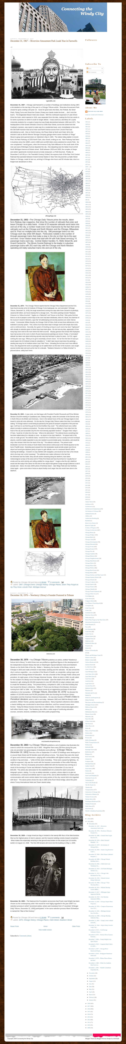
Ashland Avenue (89, 513)
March (91, 994)
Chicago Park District (91, 561)
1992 (86, 440)
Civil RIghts (88, 596)
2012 (86, 483)
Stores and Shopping (91, 775)
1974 (86, 400)
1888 (86, 195)
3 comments (55, 917)
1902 (86, 230)
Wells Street (88, 806)
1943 (86, 327)
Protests (87, 737)
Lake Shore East (89, 676)
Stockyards (88, 773)
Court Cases (88, 608)
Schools (87, 759)
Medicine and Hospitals (91, 697)
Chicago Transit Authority (92, 591)
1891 (86, 204)
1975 (86, 402)
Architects (88, 504)
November (92, 973)
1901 (86, 228)
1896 (86, 216)
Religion (87, 754)
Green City (88, 634)
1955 (86, 355)
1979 (86, 412)
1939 (86, 317)
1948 (86, 339)
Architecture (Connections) (92, 509)
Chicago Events (89, 549)
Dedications (88, 617)
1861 (86, 140)
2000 (86, 454)
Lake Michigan (89, 671)
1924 (86, 282)
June (90, 986)
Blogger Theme (90, 1038)
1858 (86, 133)
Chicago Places (55, 585)
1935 (86, 308)
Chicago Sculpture (90, 582)
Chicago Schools (89, 579)
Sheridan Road (89, 763)
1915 (86, 261)
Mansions (88, 690)
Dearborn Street (66, 920)
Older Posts (76, 926)
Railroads (88, 747)
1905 (86, 237)
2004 (86, 464)
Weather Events (89, 803)
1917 (86, 265)
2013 (86, 485)
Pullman (87, 745)
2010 (86, 478)
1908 (86, 244)
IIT (86, 652)
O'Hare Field (88, 721)
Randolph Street (89, 749)
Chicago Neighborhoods (92, 558)
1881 (86, 178)
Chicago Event (29, 585)
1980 (86, 414)
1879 (86, 174)
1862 (86, 143)
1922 (86, 277)
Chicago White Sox (90, 594)
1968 (86, 386)
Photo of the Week (90, 730)
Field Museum (89, 624)
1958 (86, 362)
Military (87, 709)
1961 (86, 369)
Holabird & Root (90, 643)
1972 (86, 395)
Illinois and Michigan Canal (93, 655)
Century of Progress (90, 527)
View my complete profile (94, 114)
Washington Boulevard (91, 801)
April (90, 992)
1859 (86, 136)
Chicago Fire (88, 551)
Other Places (88, 726)
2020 (88, 818)
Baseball (87, 520)
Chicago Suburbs (90, 589)
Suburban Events (90, 778)
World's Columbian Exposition (93, 811)
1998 (86, 450)
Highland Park (89, 638)
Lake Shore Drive (90, 674)
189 (86, 199)
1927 (86, 289)
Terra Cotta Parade (90, 782)
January (91, 1000)
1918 (86, 268)
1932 (86, 301)
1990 (86, 435)
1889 (86, 197)
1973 (86, 398)
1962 (86, 372)
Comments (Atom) (25, 936)
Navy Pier (88, 719)
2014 (86, 487)
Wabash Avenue (89, 796)
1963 (86, 374)
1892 (86, 207)
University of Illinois (91, 794)
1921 (86, 275)
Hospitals (88, 645)
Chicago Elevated (90, 544)
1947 (86, 336)
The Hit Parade (89, 785)
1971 (86, 393)
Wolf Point (88, 808)
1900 (86, 225)
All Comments (91, 72)
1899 (86, 223)
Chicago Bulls (89, 537)
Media (87, 695)
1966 (86, 381)
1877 (86, 169)
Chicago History (42, 585)
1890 (86, 202)
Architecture (88, 506)
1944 (86, 329)
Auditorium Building (91, 518)
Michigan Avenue (39, 587)
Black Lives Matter (90, 523)
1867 (86, 155)
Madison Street (89, 688)
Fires (86, 627)
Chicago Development (91, 542)
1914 (86, 258)
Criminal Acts (89, 612)
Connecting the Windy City (25, 1038)
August (91, 981)
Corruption (88, 605)
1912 (86, 254)
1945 (86, 332)
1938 (86, 315)
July (90, 984)
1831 (86, 122)
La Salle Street (89, 667)
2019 (86, 499)
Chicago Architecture (91, 530)
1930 (86, 296)
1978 (86, 410)
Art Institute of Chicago (91, 511)
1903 (86, 233)
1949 (86, 341)
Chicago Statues (89, 586)
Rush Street (88, 756)
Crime (87, 610)
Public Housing (89, 740)
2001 (86, 457)
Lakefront (88, 681)
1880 (86, 176)
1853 (86, 126)
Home (45, 926)
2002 (86, 459)
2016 (86, 492)
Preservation (88, 735)
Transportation (89, 789)
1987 (86, 431)
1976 (21, 920)
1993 (86, 442)
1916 (86, 263)
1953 (86, 350)
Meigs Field (88, 700)
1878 (86, 171)
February (91, 997)
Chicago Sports (89, 584)
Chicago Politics (89, 568)
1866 (86, 152)
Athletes (87, 516)
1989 (86, 433)
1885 (86, 188)
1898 (86, 221)
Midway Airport (89, 707)
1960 (86, 367)
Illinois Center (89, 657)
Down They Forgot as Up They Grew (95, 619)
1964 (86, 376)
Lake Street (88, 678)
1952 (86, 348)
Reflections (88, 752)
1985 (86, 426)
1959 (86, 365)
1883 (86, 183)
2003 (86, 461)
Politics (87, 733)
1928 (86, 291)
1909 (86, 247)
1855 (86, 129)
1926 (86, 287)
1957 (86, 360)
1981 (86, 417)
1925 (86, 284)
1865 (86, 150)
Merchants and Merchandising (93, 702)
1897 (86, 218)
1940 (86, 320)
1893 (86, 209)
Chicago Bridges (89, 535)
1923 (86, 280)
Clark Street (54, 920)
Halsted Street (89, 636)
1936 (86, 310)
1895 (86, 214)
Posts (89, 68)
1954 (86, 353)
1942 (86, 325)
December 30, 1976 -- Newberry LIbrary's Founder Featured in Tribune (42, 595)
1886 (86, 190)
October (91, 975)
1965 (86, 379)
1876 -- (87, 166)
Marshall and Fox (90, 693)
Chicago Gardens (90, 553)
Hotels (87, 648)
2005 (86, 466)
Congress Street (89, 601)
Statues (87, 771)
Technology (88, 780)
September (92, 978)
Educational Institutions (91, 622)
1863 (86, 145)
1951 (86, 346)
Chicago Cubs (89, 539)
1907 (86, 242)
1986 (86, 428)
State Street (88, 768)
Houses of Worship (90, 650)
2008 (86, 473)
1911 (86, 251)
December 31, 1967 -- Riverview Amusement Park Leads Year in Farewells (43, 41)
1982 (86, 419)
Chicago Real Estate (90, 570)
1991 (86, 438)
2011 (86, 480)
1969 (86, 388)
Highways (88, 641)
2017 (86, 494)
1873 (86, 162)
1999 (86, 452)
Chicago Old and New (95, 111)
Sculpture (88, 761)
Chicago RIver (89, 572)
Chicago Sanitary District (92, 577)
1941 (86, 322)
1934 (86, 306)
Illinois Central (89, 660)
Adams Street (89, 501)
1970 (86, 391)
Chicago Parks (89, 563)
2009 (86, 476)
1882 (86, 181)
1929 (86, 294)
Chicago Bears (89, 532)
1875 (86, 164)
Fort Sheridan (89, 629)
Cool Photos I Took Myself (92, 603)
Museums (88, 716)
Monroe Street (89, 714)
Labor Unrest (89, 669)
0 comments (55, 582)
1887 (86, 192)
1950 (86, 343)
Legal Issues (88, 683)
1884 (86, 185)
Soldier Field (88, 766)
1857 (86, 131)
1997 (86, 447)
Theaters (87, 787)
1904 (86, 235)
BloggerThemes (101, 1038)
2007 (86, 471)
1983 (86, 421)
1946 (86, 334)
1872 (86, 159)
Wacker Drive (89, 799)
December (92, 823)
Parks (86, 728)
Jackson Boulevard (90, 662)
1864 (86, 148)
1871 (86, 157)
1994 (86, 445)
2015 (86, 490)
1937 (86, 313)
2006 (86, 468)
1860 (86, 138)
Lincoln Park (27, 587)
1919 (86, 270)
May (90, 989)
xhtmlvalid (116, 1038)
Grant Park (88, 631)
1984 (86, 424)
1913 (86, 256)
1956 (86, 358)
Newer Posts (14, 926)
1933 (86, 303)
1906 (86, 240)
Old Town (88, 723)
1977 (86, 407)
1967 (21, 585)
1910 (86, 249)
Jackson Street (89, 664)
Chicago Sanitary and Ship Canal (94, 575)
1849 (86, 124)
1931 (86, 299)
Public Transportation (91, 742)
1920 (86, 273)
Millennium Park (90, 712)
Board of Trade (89, 525)
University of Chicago (91, 792)
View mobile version (45, 930)
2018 (86, 497)
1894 (86, 211)
